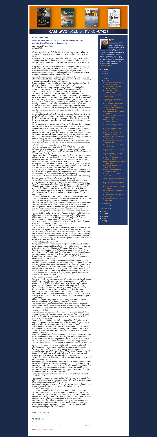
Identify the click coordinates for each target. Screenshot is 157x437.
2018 (103, 71)
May (105, 78)
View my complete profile (107, 65)
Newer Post (35, 425)
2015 (103, 216)
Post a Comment (36, 422)
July (105, 73)
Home (62, 425)
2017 (103, 211)
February (106, 206)
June (105, 75)
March (106, 203)
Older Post (88, 425)
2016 (103, 213)
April (105, 80)
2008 (103, 221)
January (106, 208)
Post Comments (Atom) (46, 429)
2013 (103, 218)
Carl (112, 39)
